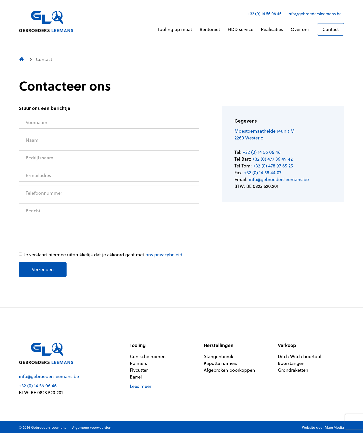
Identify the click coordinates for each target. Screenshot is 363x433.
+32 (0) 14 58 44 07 (262, 172)
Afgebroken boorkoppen (229, 370)
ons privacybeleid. (164, 254)
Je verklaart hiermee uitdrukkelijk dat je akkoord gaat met (104, 254)
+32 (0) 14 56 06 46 (265, 13)
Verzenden (43, 269)
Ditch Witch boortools (300, 356)
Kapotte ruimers (220, 363)
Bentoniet (210, 29)
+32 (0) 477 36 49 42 (272, 159)
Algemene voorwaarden (91, 427)
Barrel (136, 377)
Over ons (300, 29)
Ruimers (138, 363)
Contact (330, 29)
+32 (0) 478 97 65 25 (273, 166)
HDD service (240, 29)
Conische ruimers (148, 356)
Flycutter (139, 370)
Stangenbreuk (218, 356)
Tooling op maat (175, 29)
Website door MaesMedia (323, 427)
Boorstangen (291, 363)
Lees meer (140, 386)
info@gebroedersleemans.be (315, 13)
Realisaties (272, 29)
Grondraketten (293, 370)
